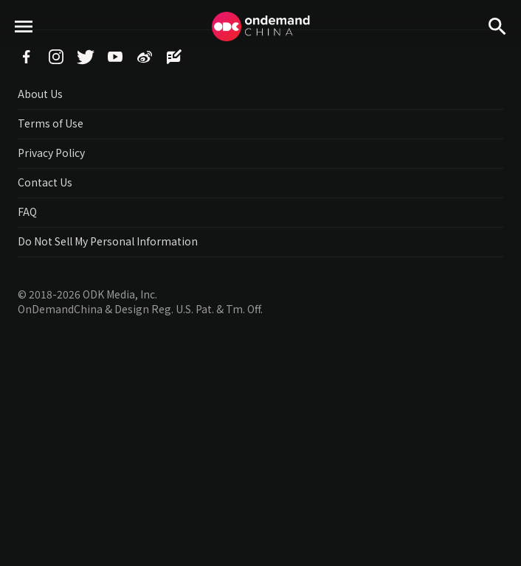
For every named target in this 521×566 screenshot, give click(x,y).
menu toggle (24, 52)
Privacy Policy (51, 152)
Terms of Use (50, 123)
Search (497, 52)
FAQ (27, 211)
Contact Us (45, 182)
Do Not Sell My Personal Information (108, 241)
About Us (40, 93)
